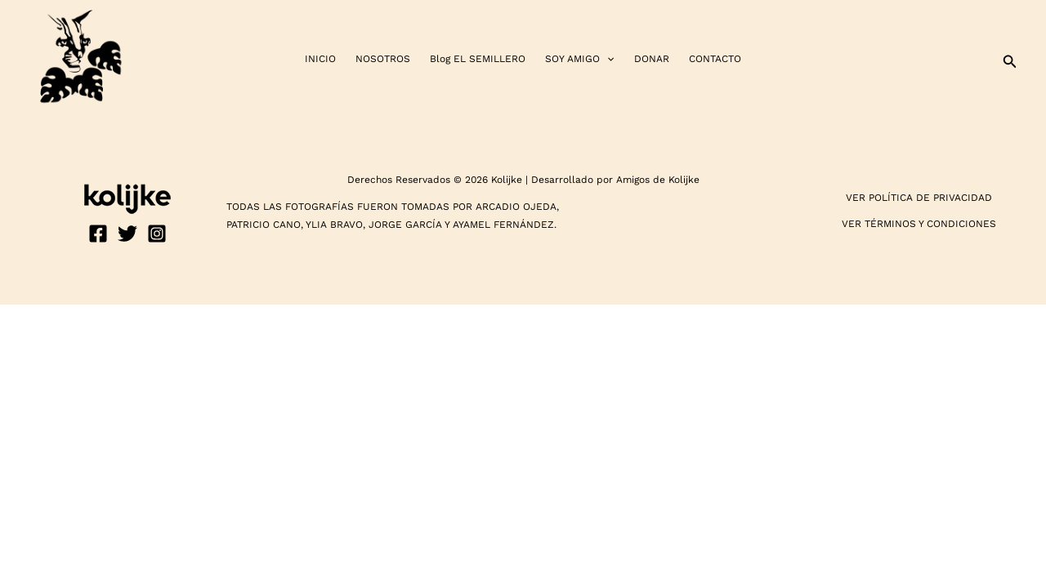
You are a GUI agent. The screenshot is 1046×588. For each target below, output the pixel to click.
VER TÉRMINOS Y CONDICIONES (919, 223)
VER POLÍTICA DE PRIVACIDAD (919, 197)
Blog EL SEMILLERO (477, 59)
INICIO (320, 59)
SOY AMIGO (579, 58)
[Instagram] (157, 233)
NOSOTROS (382, 59)
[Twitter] (127, 233)
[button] (1010, 59)
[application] (607, 58)
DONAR (651, 59)
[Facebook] (98, 233)
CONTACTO (715, 59)
